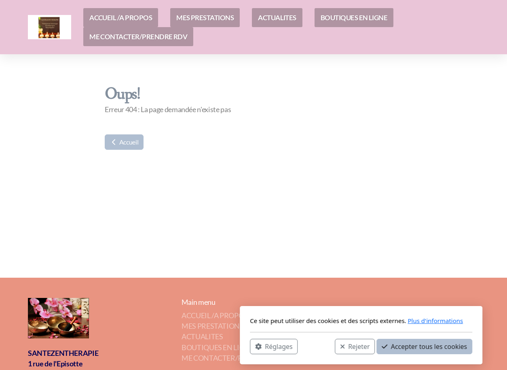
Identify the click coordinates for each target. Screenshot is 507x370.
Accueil (124, 142)
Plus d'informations (327, 321)
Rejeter (247, 346)
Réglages (166, 346)
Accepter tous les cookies (316, 346)
